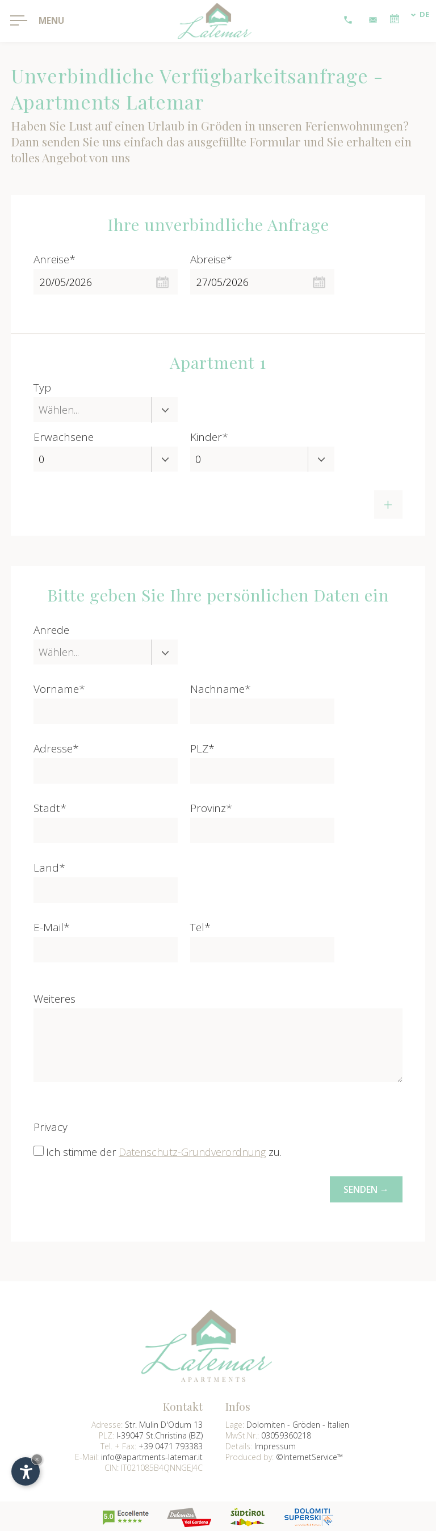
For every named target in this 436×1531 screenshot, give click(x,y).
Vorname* (59, 689)
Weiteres (54, 998)
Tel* (200, 927)
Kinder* (209, 437)
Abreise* (211, 259)
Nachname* (220, 689)
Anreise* (54, 259)
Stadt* (49, 808)
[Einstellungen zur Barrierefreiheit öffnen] (25, 1471)
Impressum (275, 1444)
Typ (42, 387)
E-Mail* (51, 927)
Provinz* (211, 808)
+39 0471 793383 (171, 1444)
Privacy (50, 1127)
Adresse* (56, 748)
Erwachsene (63, 437)
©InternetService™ (309, 1455)
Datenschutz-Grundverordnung (192, 1152)
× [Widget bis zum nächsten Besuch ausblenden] (37, 1459)
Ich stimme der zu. (164, 1152)
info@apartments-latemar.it (152, 1455)
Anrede (51, 630)
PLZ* (202, 748)
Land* (49, 867)
